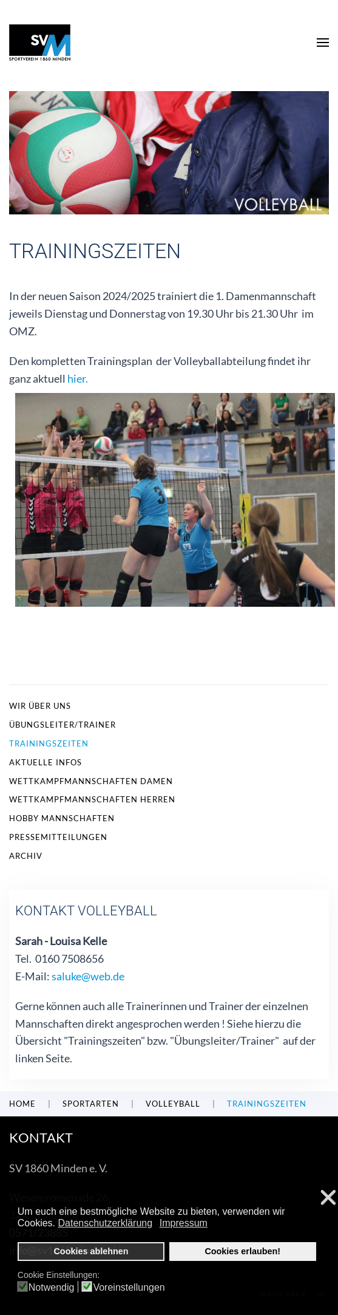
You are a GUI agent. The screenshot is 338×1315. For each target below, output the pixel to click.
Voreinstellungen (128, 1288)
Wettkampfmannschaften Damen (91, 781)
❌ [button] (328, 1198)
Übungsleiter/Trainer (62, 724)
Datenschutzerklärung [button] (105, 1223)
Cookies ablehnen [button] (90, 1251)
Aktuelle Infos (45, 762)
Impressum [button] (184, 1223)
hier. (77, 378)
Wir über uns (40, 706)
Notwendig (52, 1288)
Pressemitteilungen (58, 837)
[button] (323, 42)
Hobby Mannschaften (62, 818)
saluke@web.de (88, 976)
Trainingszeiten (49, 743)
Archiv (25, 856)
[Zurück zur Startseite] (39, 42)
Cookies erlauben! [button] (242, 1251)
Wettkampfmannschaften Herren (92, 799)
